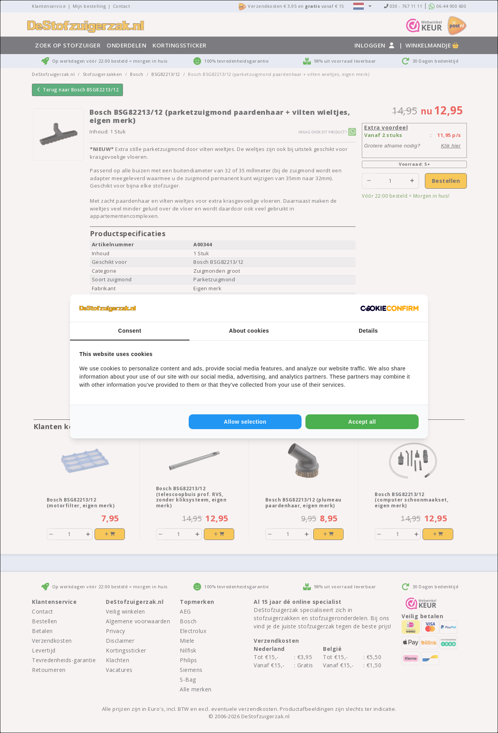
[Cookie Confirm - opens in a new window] (389, 308)
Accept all (362, 422)
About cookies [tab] (249, 331)
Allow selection (245, 422)
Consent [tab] (130, 331)
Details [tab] (368, 331)
